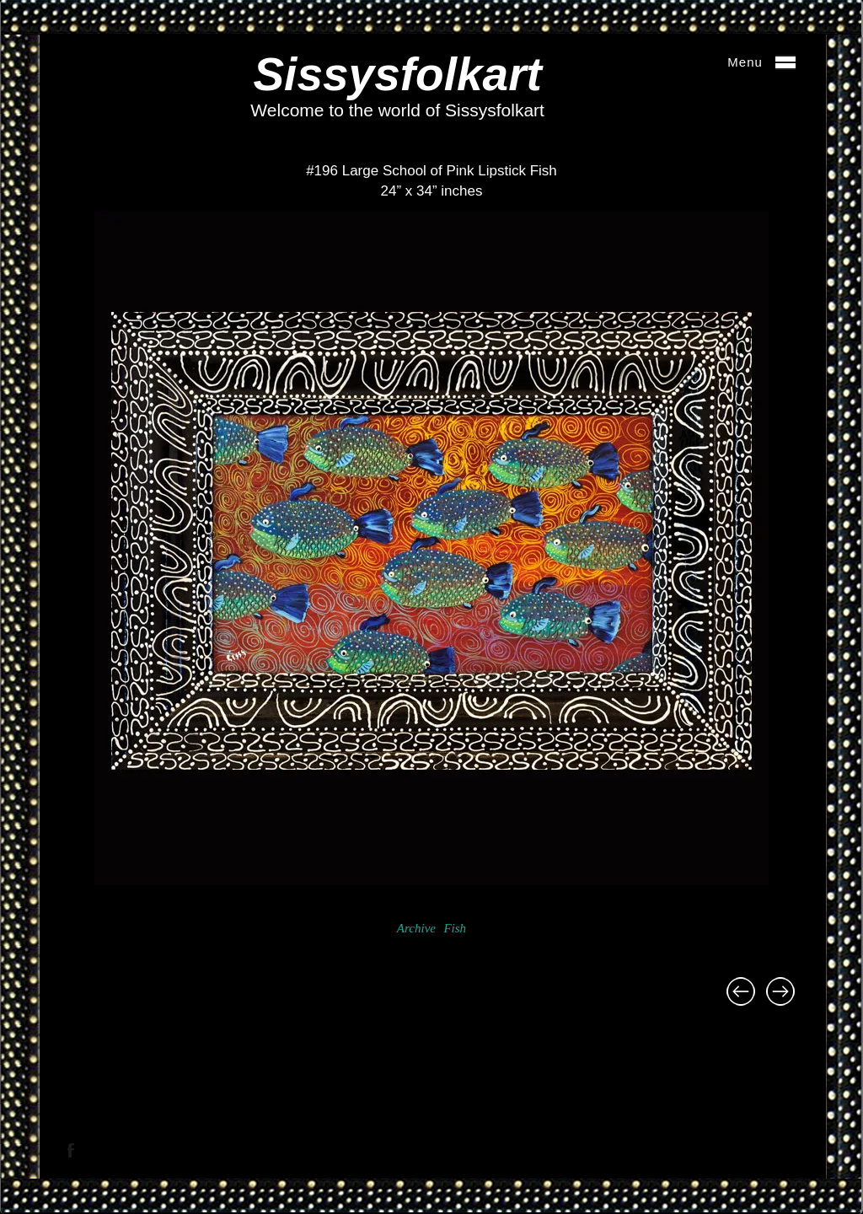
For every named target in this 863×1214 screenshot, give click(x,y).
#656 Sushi (780, 991)
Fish (454, 928)
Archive (416, 928)
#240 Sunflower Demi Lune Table (741, 991)
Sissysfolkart (397, 74)
